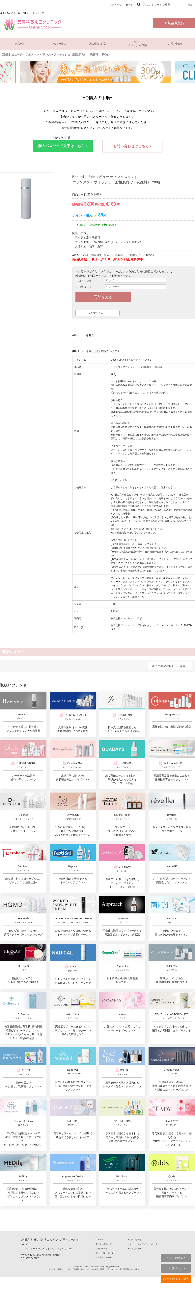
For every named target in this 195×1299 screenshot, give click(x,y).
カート (129, 4)
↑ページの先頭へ (175, 1257)
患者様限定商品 (97, 43)
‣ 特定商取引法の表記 (104, 1257)
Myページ (116, 4)
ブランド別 (82, 242)
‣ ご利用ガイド (101, 1248)
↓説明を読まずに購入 (176, 1278)
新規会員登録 (173, 23)
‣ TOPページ (100, 1240)
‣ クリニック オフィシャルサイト (143, 1244)
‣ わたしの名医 (134, 1248)
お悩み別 (80, 246)
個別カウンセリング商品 (136, 43)
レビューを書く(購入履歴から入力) (95, 351)
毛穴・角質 (96, 246)
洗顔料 (96, 237)
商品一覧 (20, 43)
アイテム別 (82, 237)
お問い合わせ (175, 43)
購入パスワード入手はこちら (62, 146)
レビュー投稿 (59, 43)
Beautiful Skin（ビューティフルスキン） (117, 242)
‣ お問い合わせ (134, 1240)
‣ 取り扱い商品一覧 (103, 1244)
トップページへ (175, 1268)
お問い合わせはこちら (132, 146)
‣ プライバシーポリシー (105, 1253)
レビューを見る (83, 335)
